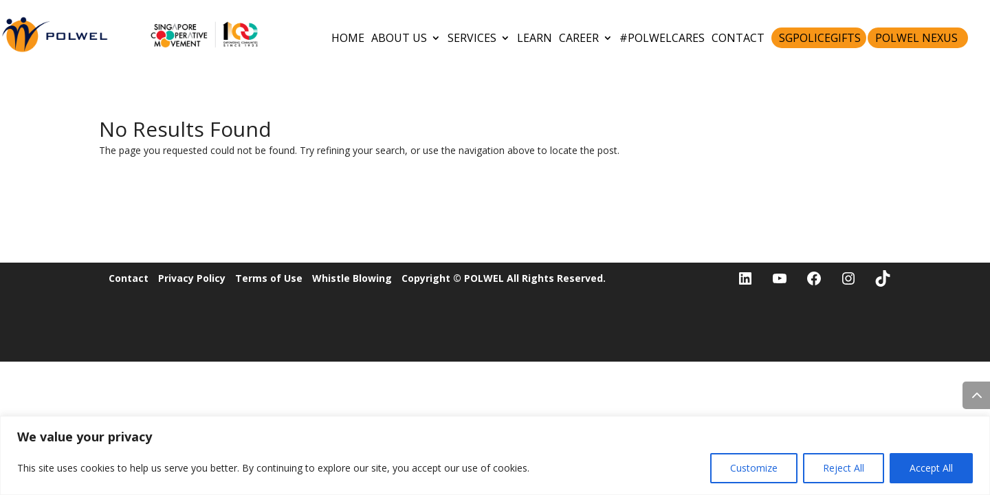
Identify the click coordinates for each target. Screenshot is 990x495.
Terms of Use (268, 278)
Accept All (931, 467)
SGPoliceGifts (820, 38)
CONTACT (738, 38)
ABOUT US (399, 38)
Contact (128, 278)
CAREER (579, 38)
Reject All (843, 467)
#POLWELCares (662, 38)
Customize (754, 467)
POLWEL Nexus (916, 38)
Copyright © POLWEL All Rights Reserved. (504, 278)
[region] (495, 455)
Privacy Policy (192, 278)
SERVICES (472, 38)
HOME (347, 38)
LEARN (534, 38)
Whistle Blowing (352, 278)
